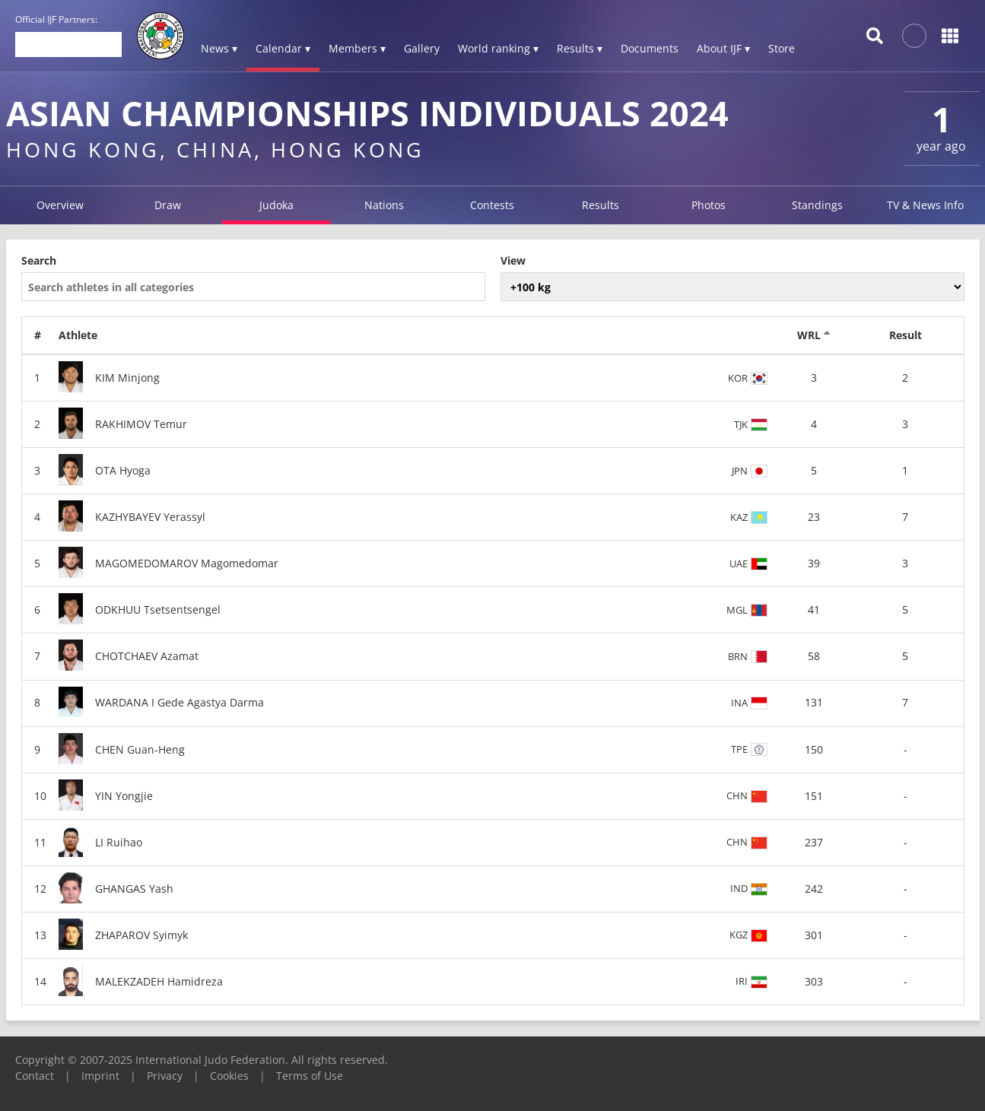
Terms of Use (309, 1075)
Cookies (229, 1075)
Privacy (165, 1075)
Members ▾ (357, 48)
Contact (34, 1075)
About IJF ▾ (723, 48)
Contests (492, 205)
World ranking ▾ (498, 48)
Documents (649, 48)
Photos (708, 205)
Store (781, 48)
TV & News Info (925, 205)
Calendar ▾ (283, 48)
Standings (817, 205)
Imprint (100, 1075)
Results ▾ (579, 48)
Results (600, 205)
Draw (167, 205)
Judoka (276, 205)
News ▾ (219, 48)
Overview (60, 205)
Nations (384, 205)
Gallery (422, 48)
